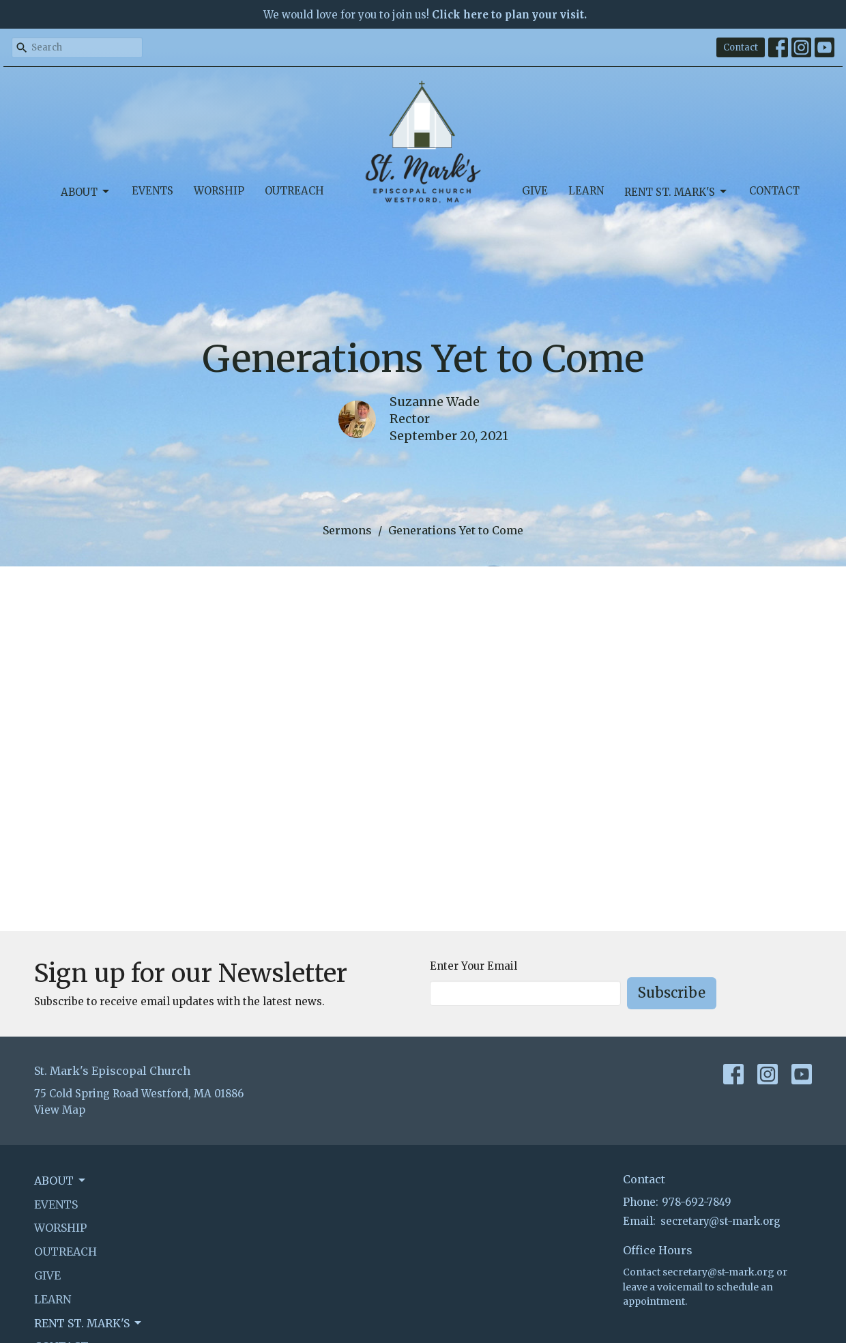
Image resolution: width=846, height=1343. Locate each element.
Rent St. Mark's (676, 192)
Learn (586, 190)
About (86, 192)
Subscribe (671, 992)
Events (152, 190)
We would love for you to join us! (425, 14)
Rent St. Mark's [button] (88, 1323)
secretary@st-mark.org (720, 1221)
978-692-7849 (696, 1202)
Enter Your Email (473, 965)
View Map (59, 1109)
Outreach (294, 190)
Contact (740, 47)
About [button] (60, 1180)
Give (535, 190)
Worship (219, 190)
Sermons (347, 530)
